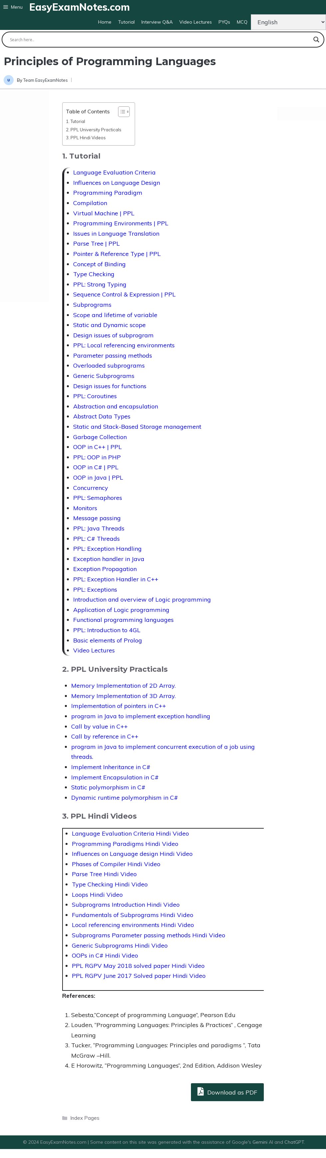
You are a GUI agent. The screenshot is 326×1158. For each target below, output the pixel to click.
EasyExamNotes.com (79, 7)
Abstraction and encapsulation (115, 406)
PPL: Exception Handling (107, 548)
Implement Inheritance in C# (110, 767)
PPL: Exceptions (95, 589)
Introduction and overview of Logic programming (142, 599)
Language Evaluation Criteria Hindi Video (130, 833)
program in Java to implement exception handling (140, 716)
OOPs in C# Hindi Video (105, 955)
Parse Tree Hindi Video (104, 874)
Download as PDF (227, 1091)
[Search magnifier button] (316, 39)
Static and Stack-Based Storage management (137, 426)
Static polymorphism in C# (108, 787)
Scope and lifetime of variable (115, 315)
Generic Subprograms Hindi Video (120, 945)
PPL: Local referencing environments (124, 345)
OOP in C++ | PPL (97, 447)
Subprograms (92, 304)
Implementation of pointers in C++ (118, 706)
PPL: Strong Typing (99, 284)
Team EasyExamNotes (45, 80)
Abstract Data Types (101, 416)
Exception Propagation (105, 569)
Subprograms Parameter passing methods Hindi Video (148, 935)
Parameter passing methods (112, 355)
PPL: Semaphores (97, 498)
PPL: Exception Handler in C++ (115, 579)
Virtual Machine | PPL (103, 213)
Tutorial (126, 22)
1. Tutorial (75, 121)
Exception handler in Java (108, 559)
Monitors (85, 508)
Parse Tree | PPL (96, 243)
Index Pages (84, 1118)
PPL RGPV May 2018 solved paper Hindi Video (138, 966)
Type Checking (93, 274)
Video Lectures (195, 22)
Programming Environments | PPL (120, 223)
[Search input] (160, 39)
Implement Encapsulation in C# (115, 777)
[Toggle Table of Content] (120, 111)
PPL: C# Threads (96, 538)
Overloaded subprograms (109, 365)
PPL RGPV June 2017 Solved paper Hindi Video (139, 976)
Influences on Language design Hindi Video (132, 854)
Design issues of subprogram (113, 335)
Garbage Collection (100, 437)
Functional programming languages (123, 620)
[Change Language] (288, 22)
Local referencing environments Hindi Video (133, 925)
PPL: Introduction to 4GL (106, 630)
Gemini (260, 1142)
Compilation (90, 203)
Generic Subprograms (103, 376)
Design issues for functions (109, 386)
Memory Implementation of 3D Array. (123, 696)
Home (104, 22)
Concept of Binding (99, 264)
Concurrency (90, 488)
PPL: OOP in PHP (97, 457)
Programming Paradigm (107, 192)
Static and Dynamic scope (109, 325)
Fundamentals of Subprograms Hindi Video (132, 915)
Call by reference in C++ (104, 736)
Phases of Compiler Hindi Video (116, 864)
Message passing (97, 518)
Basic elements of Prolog (107, 640)
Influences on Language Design (116, 182)
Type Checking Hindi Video (110, 884)
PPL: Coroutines (95, 396)
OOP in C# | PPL (95, 467)
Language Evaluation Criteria (114, 172)
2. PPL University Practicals (93, 129)
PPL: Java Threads (98, 528)
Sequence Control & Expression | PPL (124, 294)
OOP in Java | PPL (98, 477)
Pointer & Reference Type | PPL (117, 254)
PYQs (224, 22)
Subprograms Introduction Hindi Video (126, 904)
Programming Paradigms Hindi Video (125, 844)
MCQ (242, 22)
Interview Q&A (157, 22)
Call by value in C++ (99, 726)
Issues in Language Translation (116, 233)
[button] (13, 7)
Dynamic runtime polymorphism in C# (124, 797)
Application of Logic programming (121, 610)
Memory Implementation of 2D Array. (123, 685)
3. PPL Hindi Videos (86, 137)
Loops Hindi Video (97, 894)
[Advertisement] (24, 195)
